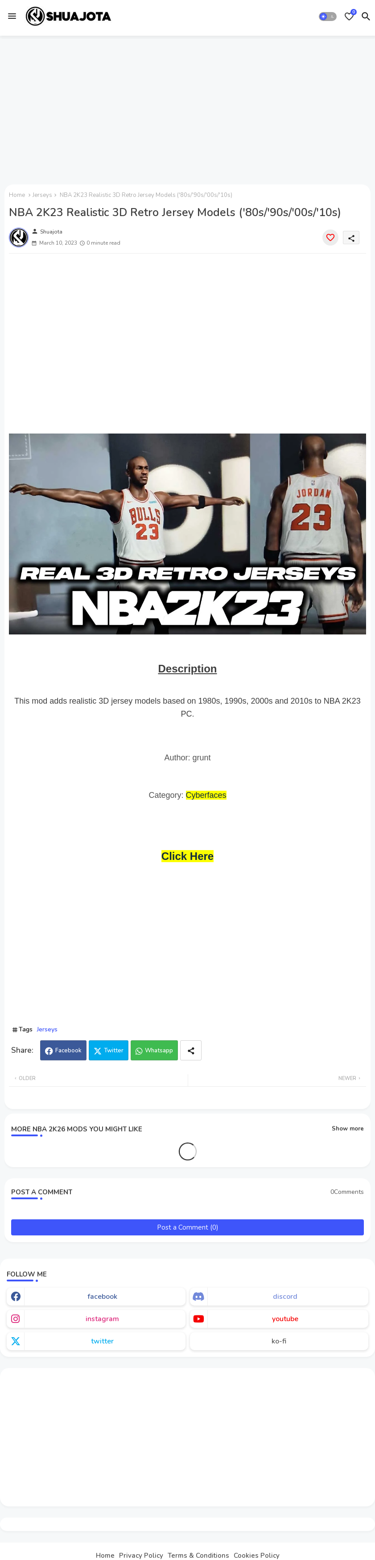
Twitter (114, 1051)
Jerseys (42, 195)
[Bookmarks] (349, 16)
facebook (102, 1296)
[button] (328, 16)
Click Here (187, 856)
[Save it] (330, 237)
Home (17, 195)
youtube (285, 1319)
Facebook (68, 1051)
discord (285, 1296)
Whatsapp (159, 1051)
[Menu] (12, 16)
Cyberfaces (206, 795)
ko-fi (279, 1341)
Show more (348, 1129)
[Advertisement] (187, 108)
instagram (102, 1319)
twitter (102, 1341)
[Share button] (191, 1050)
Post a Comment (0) (187, 1227)
